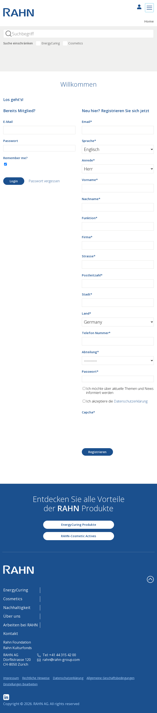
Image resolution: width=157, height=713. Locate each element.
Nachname (91, 199)
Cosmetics (75, 43)
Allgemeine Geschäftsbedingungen (110, 678)
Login (14, 181)
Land (86, 313)
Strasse (88, 256)
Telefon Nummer (96, 333)
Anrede (88, 160)
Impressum (11, 678)
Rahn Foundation (17, 642)
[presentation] (114, 424)
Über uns (11, 616)
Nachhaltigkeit (16, 607)
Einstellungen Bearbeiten (20, 684)
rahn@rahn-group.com (58, 659)
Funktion (89, 218)
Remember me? (15, 158)
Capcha (88, 412)
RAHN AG (40, 703)
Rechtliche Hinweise (36, 678)
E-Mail (8, 121)
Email (87, 121)
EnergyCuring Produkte (78, 525)
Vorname (90, 180)
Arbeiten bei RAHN (20, 624)
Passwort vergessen (44, 181)
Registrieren (97, 452)
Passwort (10, 141)
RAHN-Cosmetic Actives (78, 536)
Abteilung (90, 352)
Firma (87, 237)
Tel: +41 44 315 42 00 (56, 655)
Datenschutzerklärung (131, 401)
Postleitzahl (92, 275)
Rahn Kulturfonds (17, 647)
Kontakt (10, 633)
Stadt (87, 294)
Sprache (89, 141)
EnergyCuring (50, 43)
